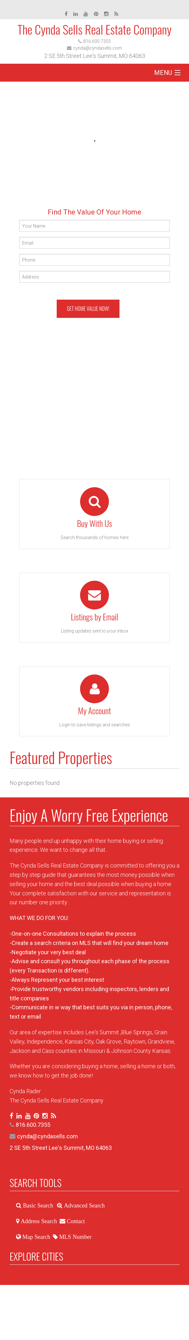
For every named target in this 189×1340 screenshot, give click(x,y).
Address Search (38, 1221)
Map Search (35, 1237)
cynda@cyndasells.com (97, 48)
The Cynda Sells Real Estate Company (94, 29)
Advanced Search (83, 1205)
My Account (94, 710)
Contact (75, 1221)
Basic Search (37, 1205)
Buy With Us (94, 523)
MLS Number (75, 1237)
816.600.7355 (97, 41)
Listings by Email (94, 616)
